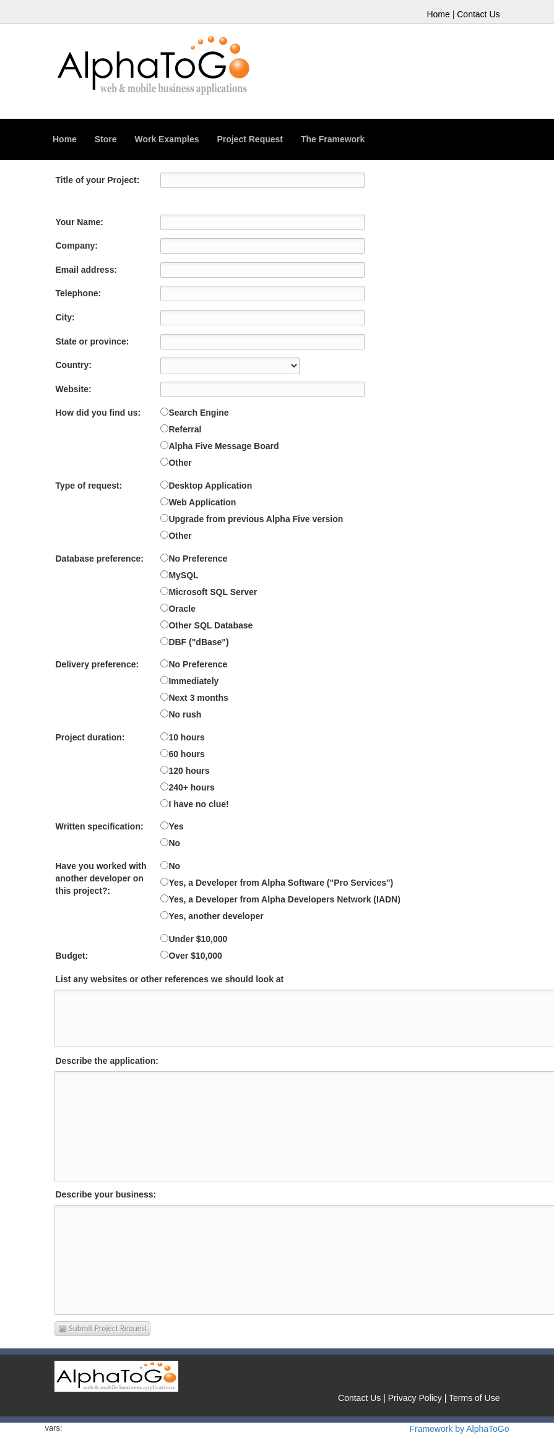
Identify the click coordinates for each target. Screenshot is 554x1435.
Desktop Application (210, 485)
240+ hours (191, 787)
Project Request (250, 139)
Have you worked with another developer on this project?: (101, 878)
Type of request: (89, 485)
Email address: (87, 270)
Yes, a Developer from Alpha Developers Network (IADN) (284, 899)
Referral (184, 429)
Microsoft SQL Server (212, 592)
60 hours (186, 754)
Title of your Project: (98, 180)
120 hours (188, 771)
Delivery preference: (97, 664)
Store (106, 139)
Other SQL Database (210, 625)
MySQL (183, 575)
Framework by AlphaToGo (459, 1429)
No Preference (197, 558)
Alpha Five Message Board (223, 446)
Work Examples (166, 139)
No (174, 843)
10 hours (186, 737)
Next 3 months (198, 698)
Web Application (202, 502)
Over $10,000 (195, 956)
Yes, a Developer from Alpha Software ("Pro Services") (280, 883)
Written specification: (100, 826)
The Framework (333, 139)
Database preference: (100, 558)
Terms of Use (474, 1398)
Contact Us (478, 14)
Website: (74, 389)
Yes (175, 826)
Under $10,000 (197, 939)
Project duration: (90, 737)
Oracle (182, 609)
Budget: (72, 956)
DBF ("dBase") (198, 642)
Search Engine (198, 413)
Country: (74, 365)
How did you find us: (98, 413)
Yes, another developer (215, 916)
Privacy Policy (415, 1398)
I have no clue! (198, 804)
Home (437, 14)
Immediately (193, 681)
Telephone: (79, 293)
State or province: (92, 341)
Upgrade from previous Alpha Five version (255, 519)
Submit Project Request (102, 1328)
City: (65, 317)
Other (179, 463)
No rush (184, 714)
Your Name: (80, 222)
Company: (77, 246)
